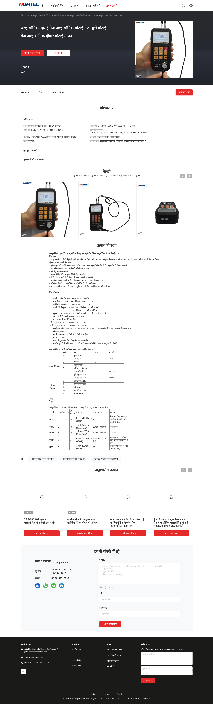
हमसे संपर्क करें (77, 666)
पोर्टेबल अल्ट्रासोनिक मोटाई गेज (74, 459)
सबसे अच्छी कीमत (32, 53)
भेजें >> (148, 681)
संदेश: (103, 560)
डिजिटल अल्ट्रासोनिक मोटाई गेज (106, 459)
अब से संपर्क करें (110, 624)
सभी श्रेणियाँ (110, 666)
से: (101, 593)
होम (22, 15)
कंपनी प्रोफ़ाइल (77, 649)
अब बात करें (58, 53)
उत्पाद (28, 15)
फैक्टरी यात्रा (76, 655)
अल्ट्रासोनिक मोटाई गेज (41, 15)
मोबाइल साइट (104, 694)
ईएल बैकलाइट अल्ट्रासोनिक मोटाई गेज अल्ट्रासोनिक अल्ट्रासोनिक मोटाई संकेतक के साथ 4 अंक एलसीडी (171, 522)
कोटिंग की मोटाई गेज (113, 661)
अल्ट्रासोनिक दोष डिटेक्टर (114, 650)
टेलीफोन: (104, 608)
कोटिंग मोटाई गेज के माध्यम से (42, 459)
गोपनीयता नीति (119, 694)
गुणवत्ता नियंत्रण (77, 660)
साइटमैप (92, 694)
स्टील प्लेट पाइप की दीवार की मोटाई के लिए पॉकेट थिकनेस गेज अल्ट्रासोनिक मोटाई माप (127, 522)
